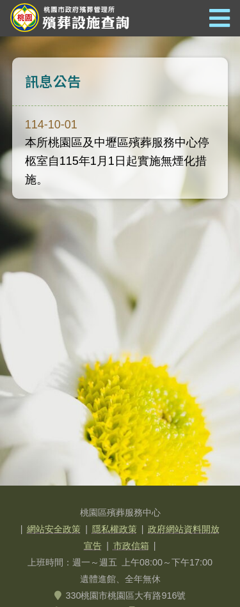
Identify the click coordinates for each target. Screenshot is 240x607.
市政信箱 (131, 546)
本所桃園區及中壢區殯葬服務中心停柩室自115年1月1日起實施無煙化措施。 (117, 152)
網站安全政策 (54, 529)
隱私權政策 (114, 529)
